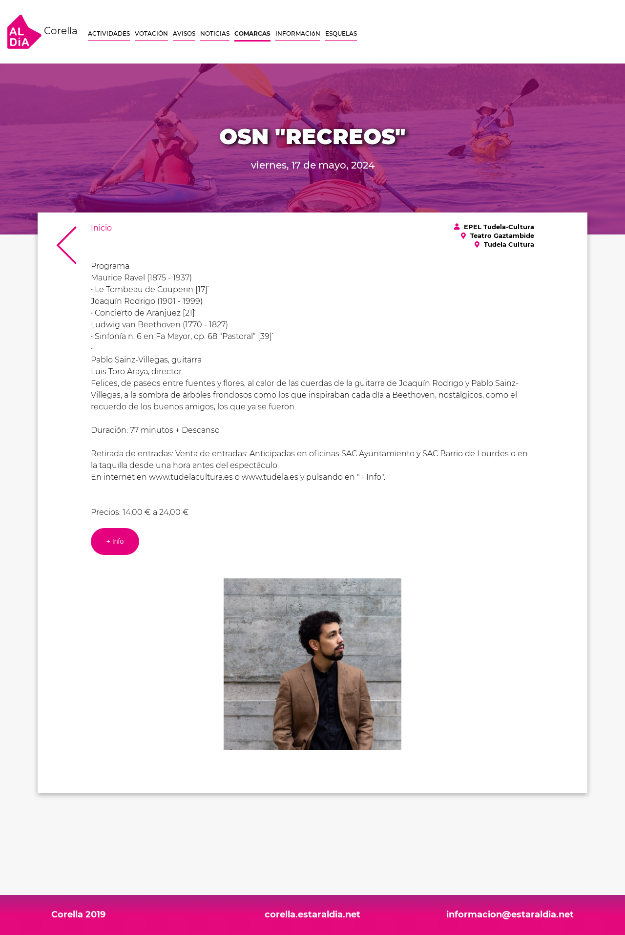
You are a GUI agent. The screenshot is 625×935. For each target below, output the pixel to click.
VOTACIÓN (151, 33)
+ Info (115, 541)
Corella (42, 32)
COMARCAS (252, 33)
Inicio (101, 228)
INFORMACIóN (297, 33)
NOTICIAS (214, 33)
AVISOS (184, 33)
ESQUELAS (341, 33)
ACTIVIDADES (109, 33)
